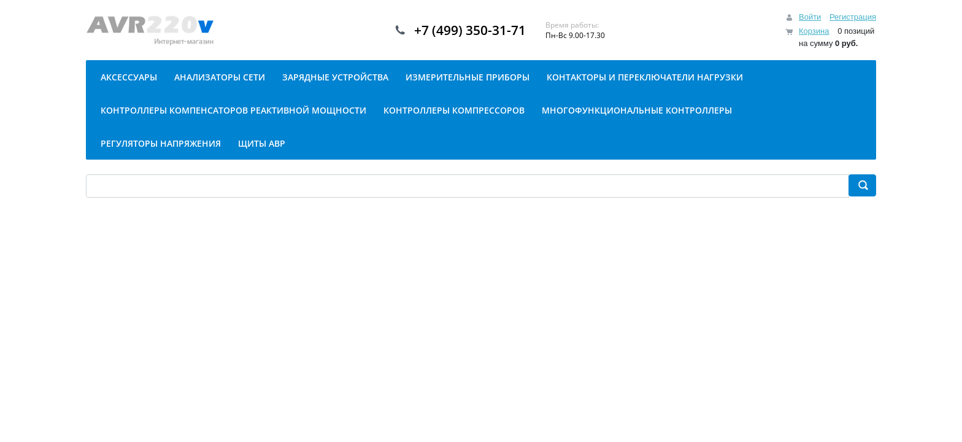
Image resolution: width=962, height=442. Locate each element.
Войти (810, 16)
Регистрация (852, 16)
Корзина (814, 31)
